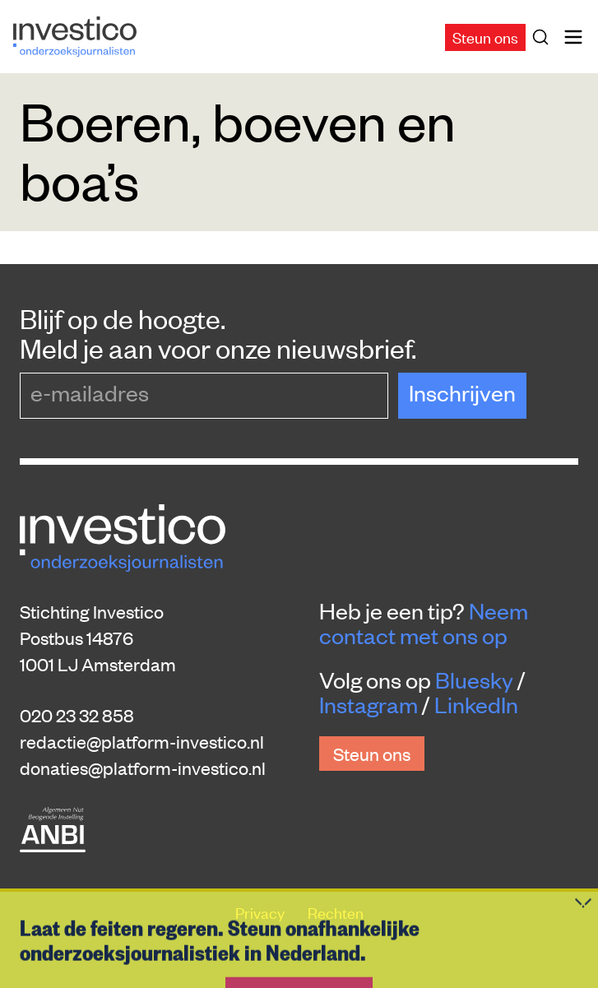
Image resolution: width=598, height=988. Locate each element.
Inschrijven (462, 392)
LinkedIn (476, 704)
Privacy (261, 912)
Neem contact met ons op (423, 622)
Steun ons (485, 36)
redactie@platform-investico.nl (142, 741)
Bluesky (474, 679)
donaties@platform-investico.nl (143, 767)
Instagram (368, 704)
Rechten (336, 912)
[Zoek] (543, 37)
